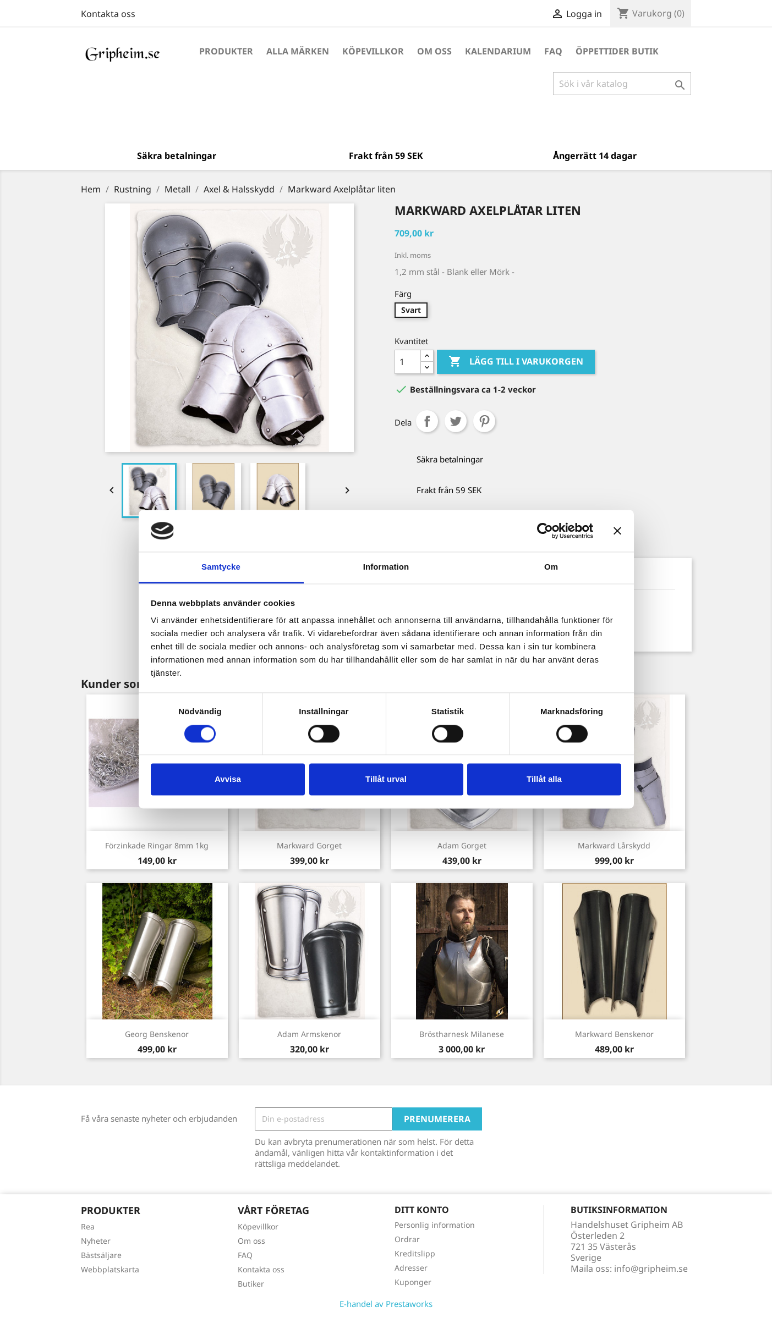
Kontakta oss (108, 14)
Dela (427, 421)
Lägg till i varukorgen (515, 362)
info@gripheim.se (651, 1268)
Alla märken (297, 51)
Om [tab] (551, 567)
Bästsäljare (101, 1255)
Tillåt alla (544, 779)
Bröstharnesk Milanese (461, 1034)
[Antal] (408, 362)
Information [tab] (386, 567)
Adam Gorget (461, 845)
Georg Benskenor (157, 1034)
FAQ (553, 51)
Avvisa (228, 779)
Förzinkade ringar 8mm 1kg (157, 845)
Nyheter (96, 1241)
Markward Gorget (309, 845)
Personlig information (435, 1225)
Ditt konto (422, 1210)
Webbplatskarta (110, 1269)
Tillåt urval (386, 779)
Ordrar (407, 1239)
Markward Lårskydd (614, 845)
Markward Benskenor (614, 1034)
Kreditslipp (415, 1253)
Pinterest (484, 421)
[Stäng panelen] (617, 530)
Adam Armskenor (309, 1034)
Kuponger (413, 1282)
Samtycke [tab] (220, 567)
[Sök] (622, 83)
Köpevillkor (373, 51)
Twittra (456, 421)
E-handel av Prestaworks (386, 1303)
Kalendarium (498, 51)
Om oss (434, 51)
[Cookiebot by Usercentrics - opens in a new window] (545, 530)
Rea (88, 1226)
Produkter (226, 51)
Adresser (411, 1267)
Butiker (251, 1283)
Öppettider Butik (617, 51)
